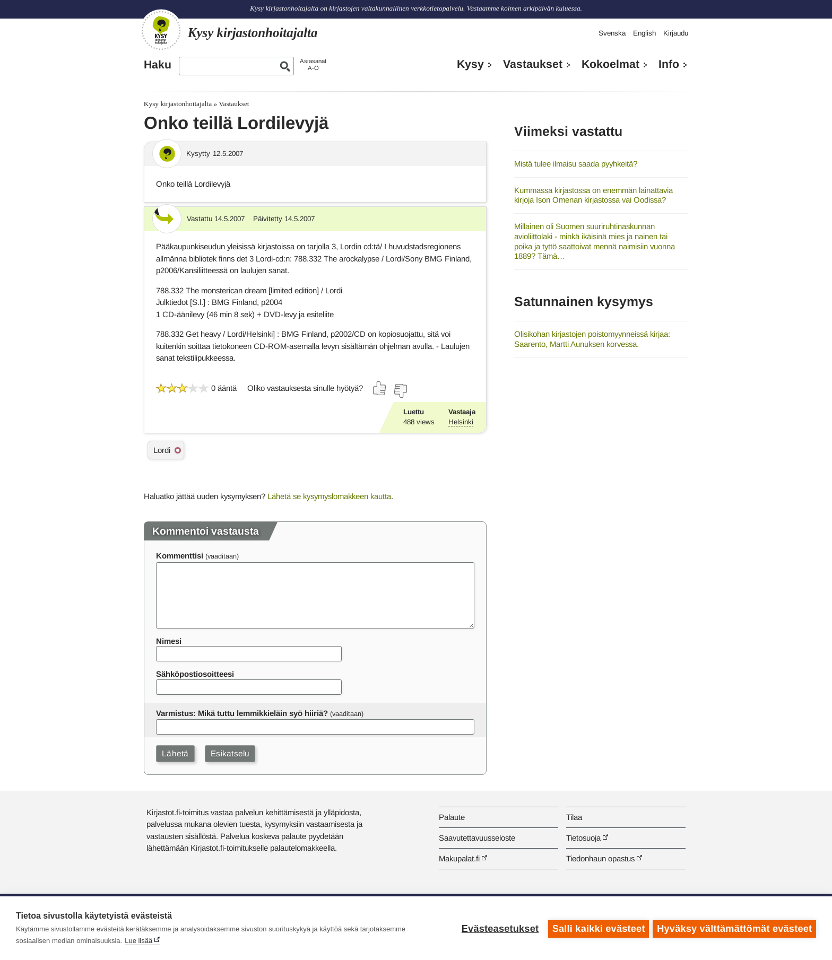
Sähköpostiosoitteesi (195, 673)
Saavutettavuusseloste (477, 837)
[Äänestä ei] (400, 391)
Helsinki (460, 422)
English (644, 33)
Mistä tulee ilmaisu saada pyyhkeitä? (575, 163)
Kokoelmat (610, 64)
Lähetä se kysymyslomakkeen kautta (329, 496)
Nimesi (168, 640)
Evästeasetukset (498, 928)
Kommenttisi (179, 555)
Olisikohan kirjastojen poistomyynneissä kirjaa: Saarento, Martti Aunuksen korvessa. (592, 338)
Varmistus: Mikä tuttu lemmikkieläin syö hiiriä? (242, 713)
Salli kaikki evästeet (597, 928)
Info (668, 64)
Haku (157, 64)
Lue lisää (138, 941)
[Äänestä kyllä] (380, 388)
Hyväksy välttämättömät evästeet (734, 928)
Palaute (452, 817)
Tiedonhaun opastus (600, 858)
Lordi (161, 450)
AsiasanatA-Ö (313, 64)
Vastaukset (532, 64)
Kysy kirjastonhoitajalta (178, 104)
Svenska (612, 33)
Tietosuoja (583, 837)
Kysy (470, 64)
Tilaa (574, 817)
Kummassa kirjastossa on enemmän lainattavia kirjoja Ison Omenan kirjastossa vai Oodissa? (593, 195)
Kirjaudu (675, 33)
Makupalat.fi (459, 858)
